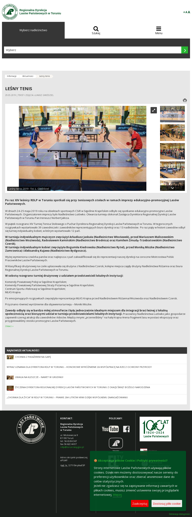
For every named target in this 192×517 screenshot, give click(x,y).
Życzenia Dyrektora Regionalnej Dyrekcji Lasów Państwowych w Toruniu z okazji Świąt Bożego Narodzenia (82, 387)
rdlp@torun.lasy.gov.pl (72, 446)
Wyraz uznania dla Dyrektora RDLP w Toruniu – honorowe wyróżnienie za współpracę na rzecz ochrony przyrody (79, 366)
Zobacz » (9, 326)
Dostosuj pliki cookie (167, 503)
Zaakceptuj (139, 503)
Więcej (117, 495)
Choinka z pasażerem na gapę (33, 356)
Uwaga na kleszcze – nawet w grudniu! (39, 377)
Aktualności (27, 76)
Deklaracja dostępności (179, 514)
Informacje (11, 76)
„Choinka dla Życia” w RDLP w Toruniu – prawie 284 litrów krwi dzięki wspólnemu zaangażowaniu (67, 397)
